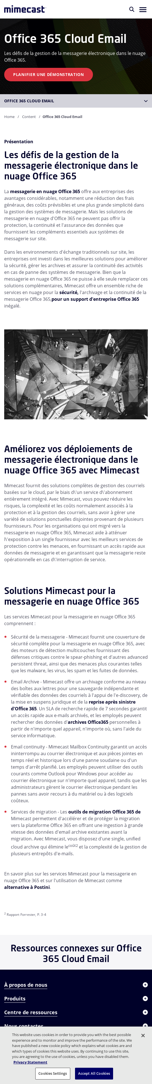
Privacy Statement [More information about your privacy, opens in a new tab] (30, 1062)
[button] (143, 9)
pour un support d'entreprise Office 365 (95, 299)
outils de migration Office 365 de (104, 812)
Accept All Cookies (94, 1073)
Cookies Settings (52, 1073)
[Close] (143, 1035)
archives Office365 (88, 722)
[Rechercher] (131, 9)
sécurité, (69, 292)
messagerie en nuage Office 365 (45, 191)
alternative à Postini (27, 887)
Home (9, 116)
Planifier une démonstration (48, 74)
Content (29, 116)
